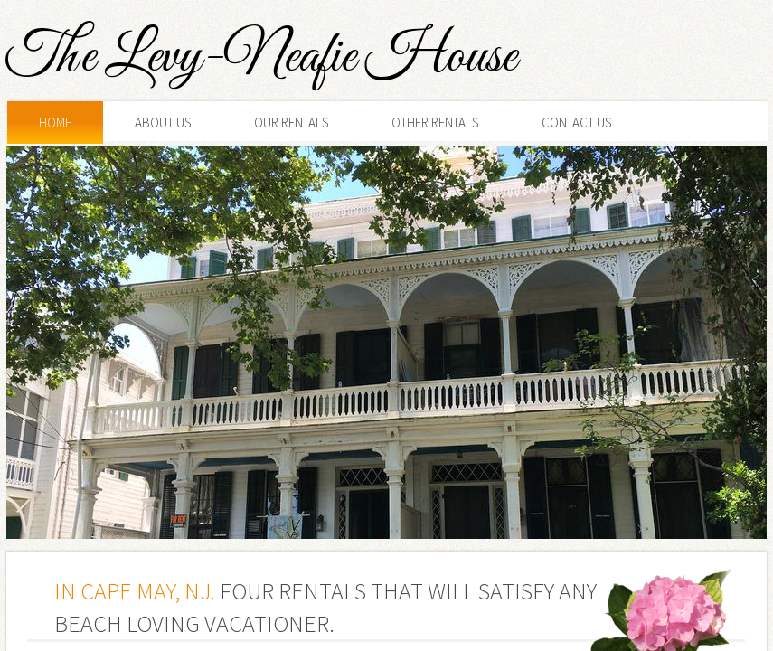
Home (55, 122)
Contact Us (576, 122)
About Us (163, 122)
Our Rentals (291, 122)
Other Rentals (434, 122)
